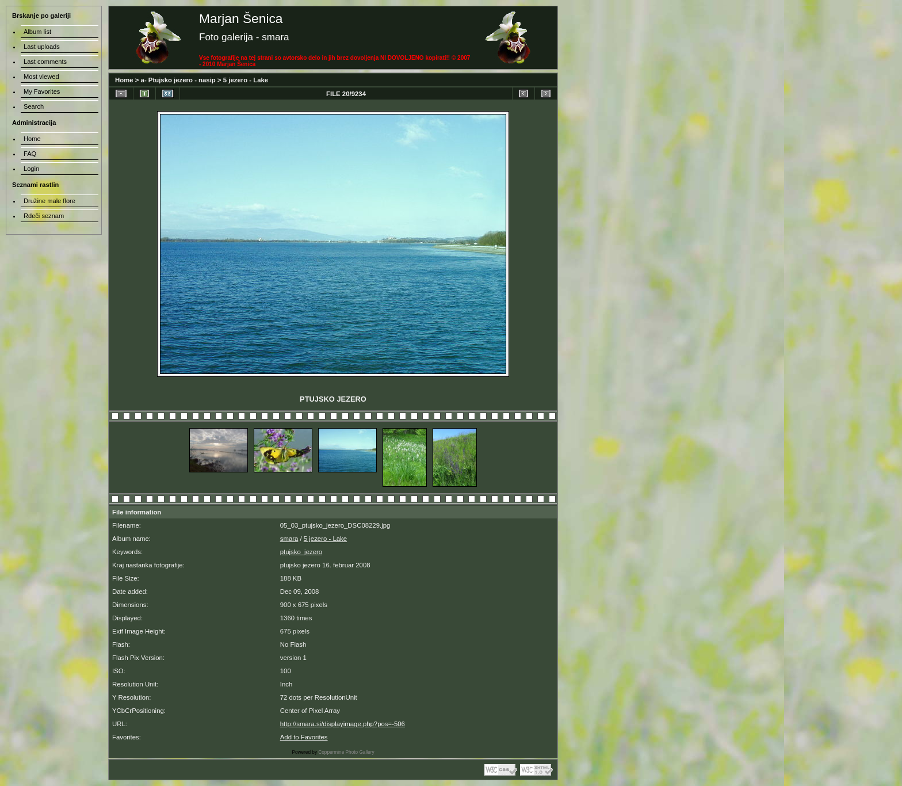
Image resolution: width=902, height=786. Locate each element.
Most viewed (41, 76)
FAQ (30, 153)
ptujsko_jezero (301, 551)
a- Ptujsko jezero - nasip (178, 80)
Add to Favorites (304, 737)
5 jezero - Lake (245, 80)
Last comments (45, 61)
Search (34, 106)
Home (124, 80)
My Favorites (42, 91)
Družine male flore (49, 200)
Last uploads (42, 46)
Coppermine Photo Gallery (346, 752)
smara (289, 538)
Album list (37, 31)
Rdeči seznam (44, 215)
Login (31, 168)
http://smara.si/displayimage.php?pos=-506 (342, 723)
